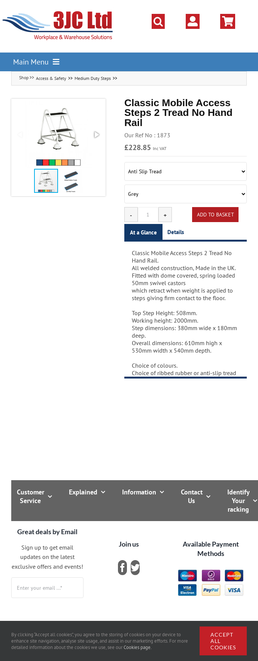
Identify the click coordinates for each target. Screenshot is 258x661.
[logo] (58, 9)
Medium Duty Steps (93, 78)
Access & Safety (51, 78)
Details (175, 232)
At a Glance (143, 232)
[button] (158, 21)
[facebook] (122, 567)
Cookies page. (138, 647)
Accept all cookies (223, 640)
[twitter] (135, 567)
